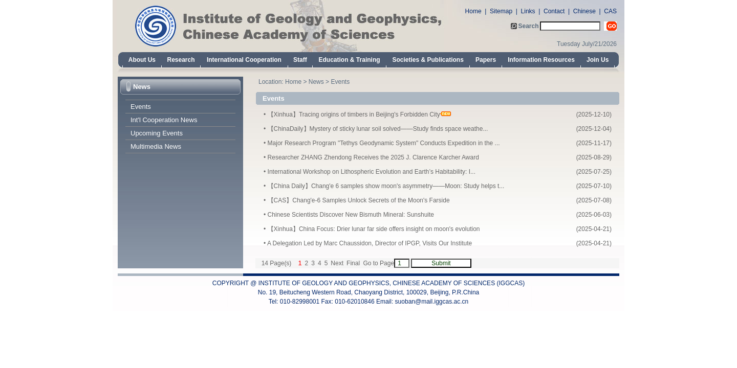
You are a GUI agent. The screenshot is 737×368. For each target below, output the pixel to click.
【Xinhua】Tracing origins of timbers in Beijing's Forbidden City (354, 114)
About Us (142, 59)
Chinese (584, 11)
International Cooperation (244, 59)
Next (337, 263)
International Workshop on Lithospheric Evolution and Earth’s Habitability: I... (371, 171)
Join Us (598, 59)
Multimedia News (156, 146)
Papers (485, 59)
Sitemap (501, 11)
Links (528, 11)
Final (353, 263)
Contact (554, 11)
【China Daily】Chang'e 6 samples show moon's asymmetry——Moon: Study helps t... (386, 186)
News (141, 86)
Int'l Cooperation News (164, 120)
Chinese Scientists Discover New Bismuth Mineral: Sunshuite (351, 214)
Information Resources (541, 59)
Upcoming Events (157, 133)
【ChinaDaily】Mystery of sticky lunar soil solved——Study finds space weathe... (378, 128)
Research (180, 59)
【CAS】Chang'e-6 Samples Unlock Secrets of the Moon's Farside (359, 200)
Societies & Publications (428, 59)
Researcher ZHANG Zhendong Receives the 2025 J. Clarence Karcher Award (373, 157)
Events (141, 106)
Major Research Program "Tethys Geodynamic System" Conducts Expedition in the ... (384, 143)
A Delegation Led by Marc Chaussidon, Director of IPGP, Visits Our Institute (369, 243)
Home (473, 11)
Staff (300, 59)
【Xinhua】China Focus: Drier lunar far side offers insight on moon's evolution (374, 229)
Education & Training (349, 59)
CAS (610, 11)
